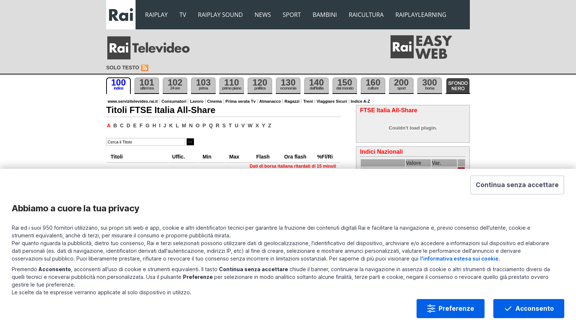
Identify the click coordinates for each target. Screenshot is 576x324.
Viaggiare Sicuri (332, 101)
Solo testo (122, 67)
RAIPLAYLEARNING (420, 15)
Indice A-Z (360, 101)
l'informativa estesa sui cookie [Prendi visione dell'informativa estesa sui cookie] (459, 260)
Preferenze (456, 310)
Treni (308, 101)
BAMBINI (325, 15)
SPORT (292, 15)
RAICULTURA (366, 15)
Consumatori (174, 101)
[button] (517, 186)
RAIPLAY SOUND (220, 15)
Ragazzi (291, 101)
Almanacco (270, 101)
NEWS (263, 15)
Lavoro (197, 101)
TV (183, 15)
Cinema (214, 101)
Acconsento (534, 310)
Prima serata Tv (241, 101)
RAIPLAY (156, 15)
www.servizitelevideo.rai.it (133, 101)
